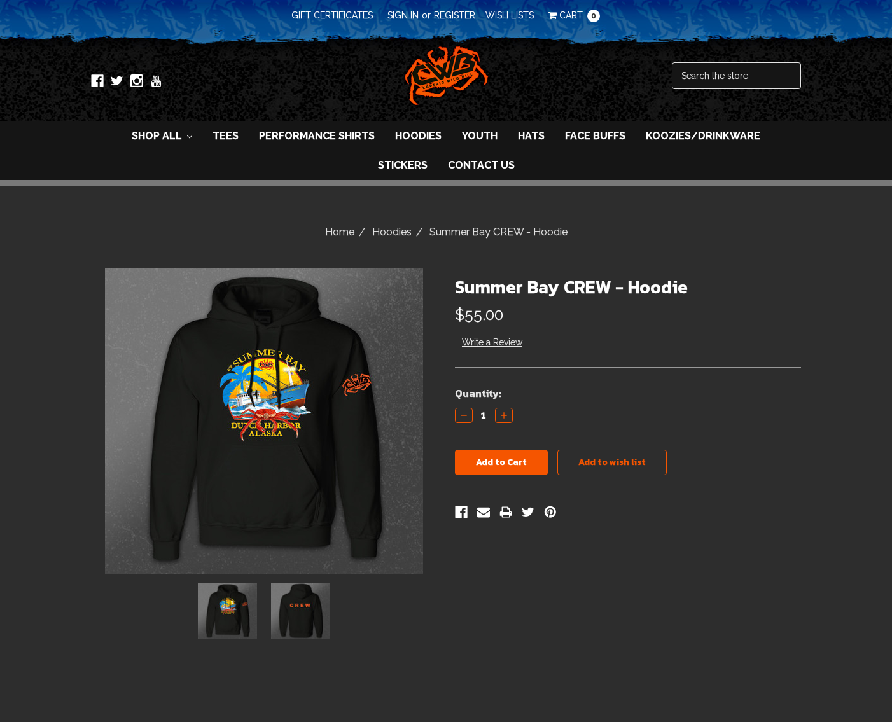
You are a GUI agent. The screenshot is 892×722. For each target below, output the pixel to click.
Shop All (162, 136)
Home (339, 232)
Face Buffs (595, 136)
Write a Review (492, 342)
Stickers (403, 165)
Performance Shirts (317, 136)
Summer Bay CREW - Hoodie (498, 232)
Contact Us (481, 165)
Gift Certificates (332, 15)
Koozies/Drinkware (703, 136)
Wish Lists (509, 15)
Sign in (403, 15)
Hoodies (418, 136)
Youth (480, 136)
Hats (531, 136)
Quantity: (478, 393)
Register (454, 15)
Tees (226, 136)
